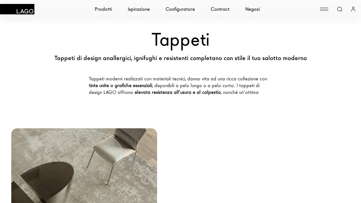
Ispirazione (139, 9)
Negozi (252, 9)
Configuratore (180, 9)
